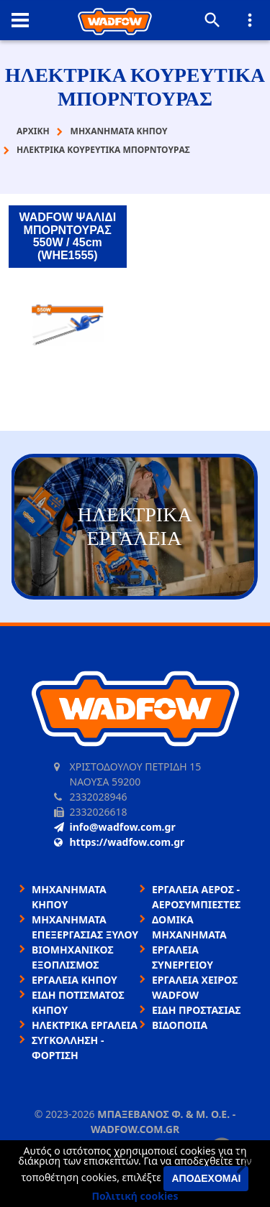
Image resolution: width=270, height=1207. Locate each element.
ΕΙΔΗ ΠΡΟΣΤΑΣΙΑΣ (196, 1010)
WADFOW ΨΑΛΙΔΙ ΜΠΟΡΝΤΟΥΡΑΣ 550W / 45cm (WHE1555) (67, 236)
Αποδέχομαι (205, 1178)
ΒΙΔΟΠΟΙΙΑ (179, 1025)
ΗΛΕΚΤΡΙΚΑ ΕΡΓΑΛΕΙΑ (85, 1025)
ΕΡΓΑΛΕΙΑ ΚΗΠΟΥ (74, 980)
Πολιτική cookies (135, 1196)
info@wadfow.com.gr (115, 827)
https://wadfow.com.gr (119, 842)
